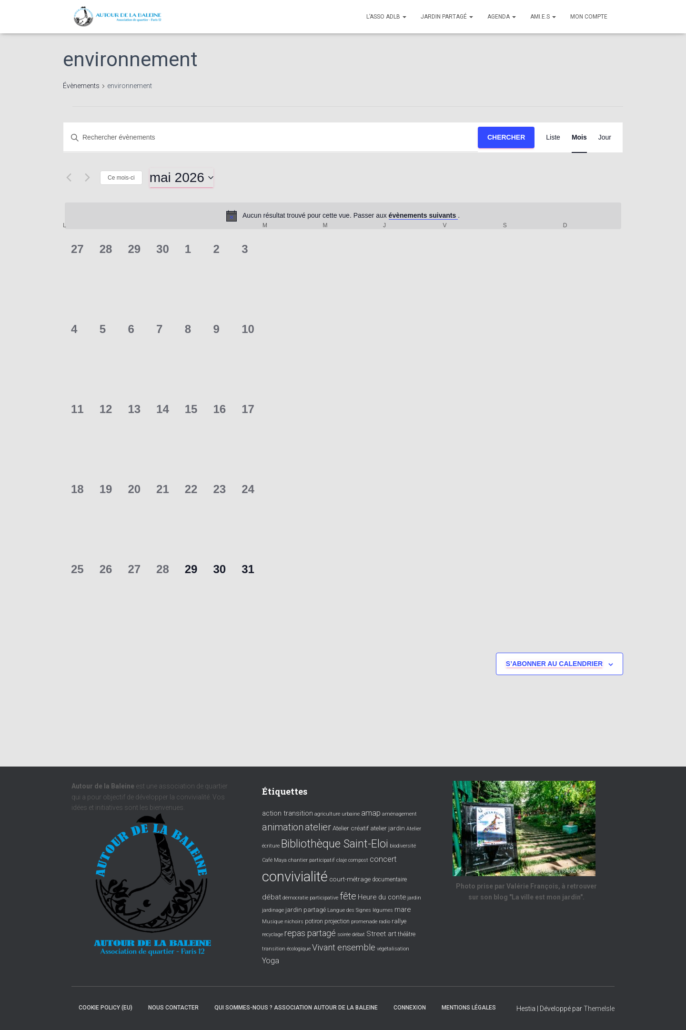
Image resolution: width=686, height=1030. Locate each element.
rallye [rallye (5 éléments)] (399, 921)
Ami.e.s (543, 16)
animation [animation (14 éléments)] (282, 827)
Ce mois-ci (121, 177)
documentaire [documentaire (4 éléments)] (389, 879)
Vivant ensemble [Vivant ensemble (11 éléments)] (343, 947)
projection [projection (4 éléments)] (337, 921)
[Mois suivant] (87, 177)
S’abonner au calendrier (554, 663)
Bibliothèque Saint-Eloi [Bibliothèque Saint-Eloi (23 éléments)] (334, 843)
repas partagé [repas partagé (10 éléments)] (310, 933)
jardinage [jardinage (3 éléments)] (273, 910)
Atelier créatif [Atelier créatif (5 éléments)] (351, 828)
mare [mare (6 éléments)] (402, 909)
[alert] (343, 215)
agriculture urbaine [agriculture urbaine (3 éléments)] (337, 814)
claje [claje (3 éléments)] (341, 860)
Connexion (409, 1007)
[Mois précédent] (68, 177)
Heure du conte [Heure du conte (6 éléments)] (382, 897)
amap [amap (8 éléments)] (371, 813)
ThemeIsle (599, 1008)
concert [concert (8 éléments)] (383, 859)
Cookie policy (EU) (105, 1007)
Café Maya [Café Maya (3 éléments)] (274, 860)
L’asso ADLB (386, 16)
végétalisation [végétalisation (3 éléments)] (393, 949)
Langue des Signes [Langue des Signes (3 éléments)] (349, 910)
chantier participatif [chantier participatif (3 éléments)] (311, 860)
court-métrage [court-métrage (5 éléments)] (350, 879)
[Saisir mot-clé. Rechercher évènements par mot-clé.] (270, 137)
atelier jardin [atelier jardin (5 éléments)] (387, 828)
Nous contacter (173, 1007)
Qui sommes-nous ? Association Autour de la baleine (296, 1007)
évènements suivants (423, 215)
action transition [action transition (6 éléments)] (287, 813)
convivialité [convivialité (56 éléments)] (295, 876)
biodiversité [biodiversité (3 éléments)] (403, 846)
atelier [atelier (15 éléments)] (318, 827)
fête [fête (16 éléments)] (348, 896)
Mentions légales (469, 1007)
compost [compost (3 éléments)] (358, 860)
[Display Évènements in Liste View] (553, 137)
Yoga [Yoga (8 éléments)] (270, 960)
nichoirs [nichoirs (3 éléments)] (293, 922)
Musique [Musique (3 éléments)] (272, 922)
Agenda (501, 16)
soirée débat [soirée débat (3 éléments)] (351, 934)
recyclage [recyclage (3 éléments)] (272, 934)
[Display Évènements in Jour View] (604, 137)
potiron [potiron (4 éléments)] (314, 921)
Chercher (506, 137)
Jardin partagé (447, 16)
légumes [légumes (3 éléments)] (383, 910)
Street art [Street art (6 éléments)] (381, 933)
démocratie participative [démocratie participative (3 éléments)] (310, 898)
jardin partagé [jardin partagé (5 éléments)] (305, 909)
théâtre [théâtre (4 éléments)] (406, 934)
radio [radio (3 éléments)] (384, 922)
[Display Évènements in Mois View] (579, 137)
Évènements (81, 86)
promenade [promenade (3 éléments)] (364, 922)
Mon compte (588, 16)
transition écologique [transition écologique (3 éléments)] (286, 949)
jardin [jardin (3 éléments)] (414, 898)
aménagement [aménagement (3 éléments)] (399, 814)
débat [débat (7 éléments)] (271, 897)
